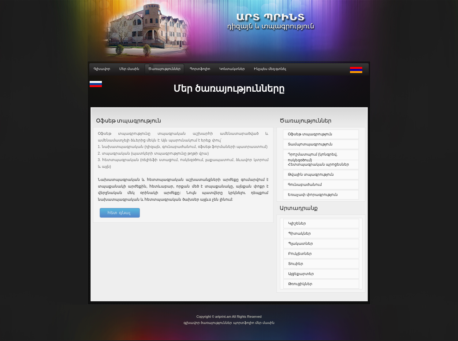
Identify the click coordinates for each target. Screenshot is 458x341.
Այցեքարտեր (301, 274)
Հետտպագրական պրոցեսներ (318, 164)
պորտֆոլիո (243, 322)
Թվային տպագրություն (311, 174)
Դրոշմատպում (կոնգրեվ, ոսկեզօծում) (313, 157)
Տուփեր (295, 264)
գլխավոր (192, 322)
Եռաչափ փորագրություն (313, 195)
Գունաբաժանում (305, 184)
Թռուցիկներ (300, 284)
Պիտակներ (299, 233)
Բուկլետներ (300, 253)
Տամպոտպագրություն (310, 144)
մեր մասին (264, 322)
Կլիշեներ (297, 223)
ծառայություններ (216, 322)
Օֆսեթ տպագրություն (310, 134)
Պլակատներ (300, 243)
